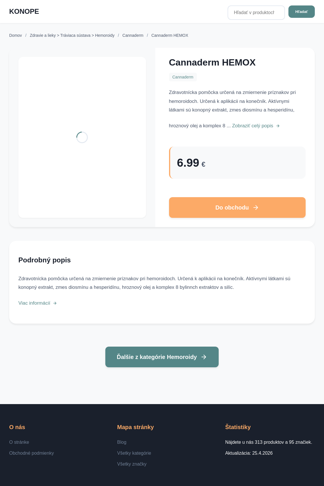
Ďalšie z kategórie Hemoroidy (162, 357)
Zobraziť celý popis (256, 125)
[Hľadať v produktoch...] (256, 12)
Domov (15, 35)
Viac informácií (37, 303)
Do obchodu (237, 207)
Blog (121, 442)
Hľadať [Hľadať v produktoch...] (301, 11)
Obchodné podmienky (31, 453)
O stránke (19, 442)
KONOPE (24, 11)
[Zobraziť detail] (82, 137)
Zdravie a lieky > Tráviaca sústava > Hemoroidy (73, 35)
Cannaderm (134, 35)
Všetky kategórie (134, 453)
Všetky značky (131, 464)
